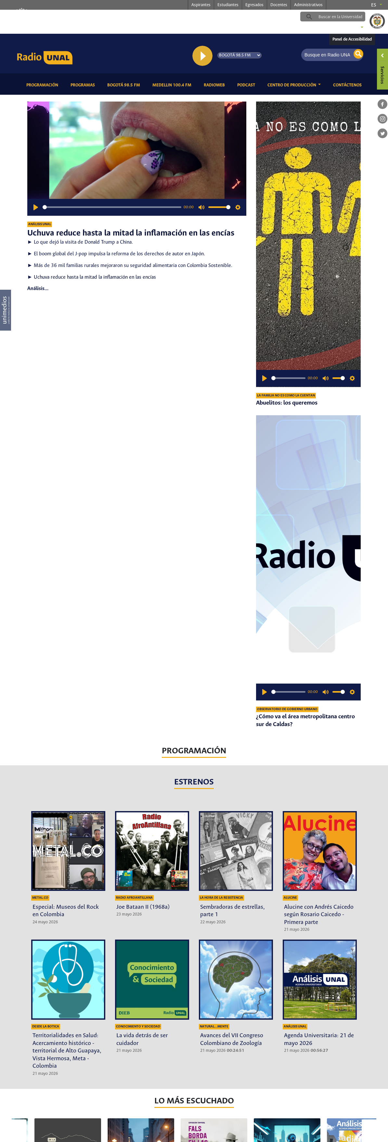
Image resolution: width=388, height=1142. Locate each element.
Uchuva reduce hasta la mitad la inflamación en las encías (95, 277)
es (373, 5)
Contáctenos (348, 84)
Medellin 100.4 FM (173, 84)
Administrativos (308, 5)
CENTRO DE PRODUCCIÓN (292, 85)
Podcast (247, 84)
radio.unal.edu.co (114, 16)
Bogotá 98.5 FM (124, 84)
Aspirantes (201, 5)
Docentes (278, 5)
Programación (43, 84)
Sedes (350, 27)
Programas (84, 84)
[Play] (36, 207)
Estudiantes (228, 5)
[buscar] (342, 17)
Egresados (254, 5)
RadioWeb (215, 84)
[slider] (112, 207)
